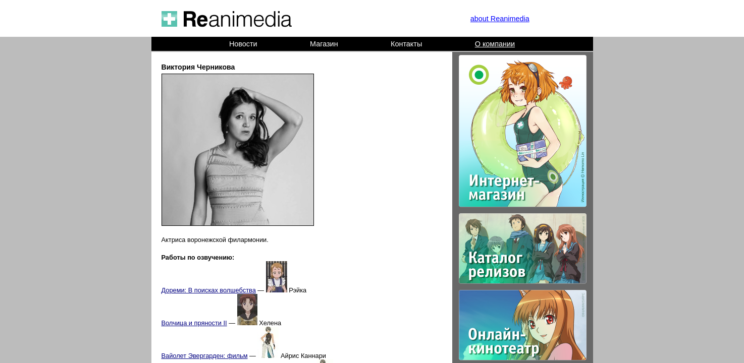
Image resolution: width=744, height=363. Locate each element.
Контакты (406, 44)
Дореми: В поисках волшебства (209, 290)
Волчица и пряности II (194, 323)
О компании (495, 44)
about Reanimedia (499, 19)
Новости (243, 44)
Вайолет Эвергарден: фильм (205, 355)
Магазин (324, 44)
